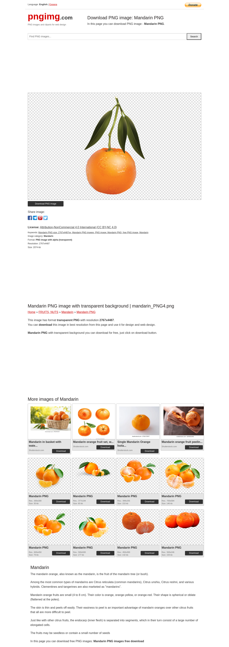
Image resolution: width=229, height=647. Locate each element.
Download (61, 451)
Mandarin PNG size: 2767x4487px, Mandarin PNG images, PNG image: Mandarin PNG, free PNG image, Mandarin (93, 232)
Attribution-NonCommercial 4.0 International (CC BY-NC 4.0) (78, 227)
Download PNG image (45, 204)
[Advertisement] (114, 68)
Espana (53, 4)
